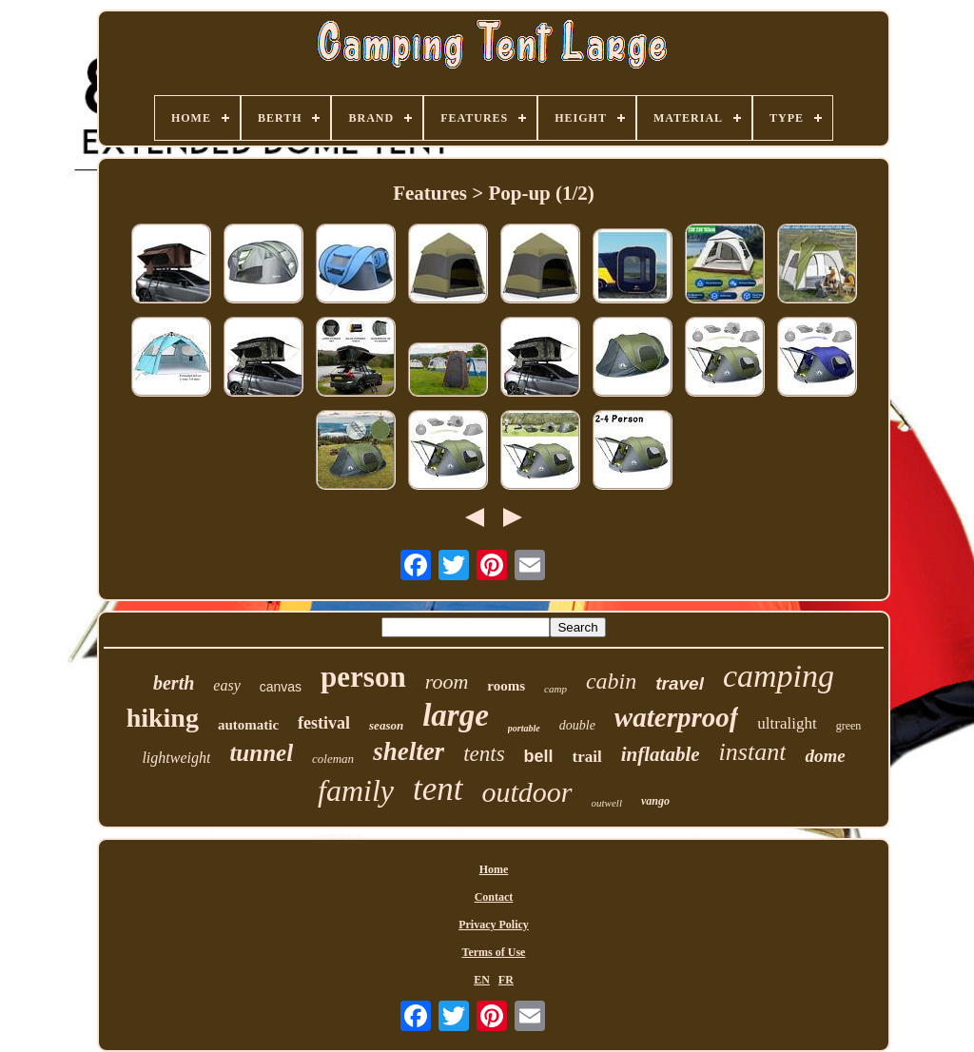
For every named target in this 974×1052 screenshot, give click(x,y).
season (386, 725)
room (447, 681)
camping (778, 675)
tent (437, 789)
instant (753, 752)
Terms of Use (494, 952)
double (577, 725)
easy (226, 685)
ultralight (786, 723)
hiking (163, 717)
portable (524, 728)
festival (324, 722)
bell (539, 756)
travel (679, 683)
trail (587, 757)
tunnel (261, 753)
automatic (248, 724)
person (363, 676)
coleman (333, 758)
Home (494, 869)
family (356, 790)
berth (173, 682)
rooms (506, 685)
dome (825, 756)
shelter (408, 751)
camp (555, 688)
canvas (281, 686)
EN (482, 979)
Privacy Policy (493, 924)
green (849, 725)
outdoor (527, 792)
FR (506, 979)
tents (483, 754)
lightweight (176, 758)
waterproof (676, 717)
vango (655, 801)
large (455, 715)
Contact (494, 897)
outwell (607, 802)
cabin (611, 681)
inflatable (660, 754)
